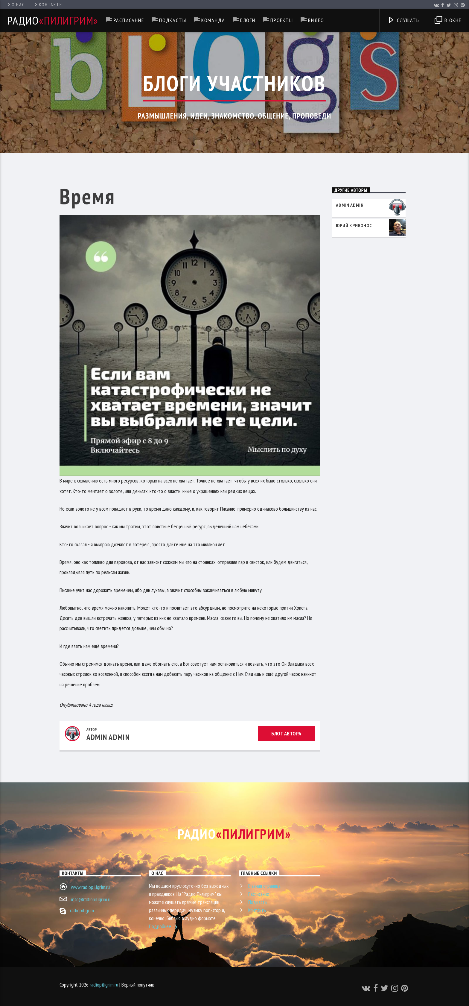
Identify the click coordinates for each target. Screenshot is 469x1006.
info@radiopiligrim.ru (91, 899)
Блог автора (286, 733)
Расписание (129, 20)
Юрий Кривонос (354, 225)
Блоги (247, 20)
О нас (16, 4)
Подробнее (163, 927)
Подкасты (172, 20)
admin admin (108, 737)
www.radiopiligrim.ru (90, 887)
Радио (52, 20)
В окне (448, 21)
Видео (316, 20)
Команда (213, 20)
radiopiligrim (82, 910)
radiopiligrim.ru (104, 984)
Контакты (48, 4)
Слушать (403, 21)
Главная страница (264, 885)
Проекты (281, 20)
